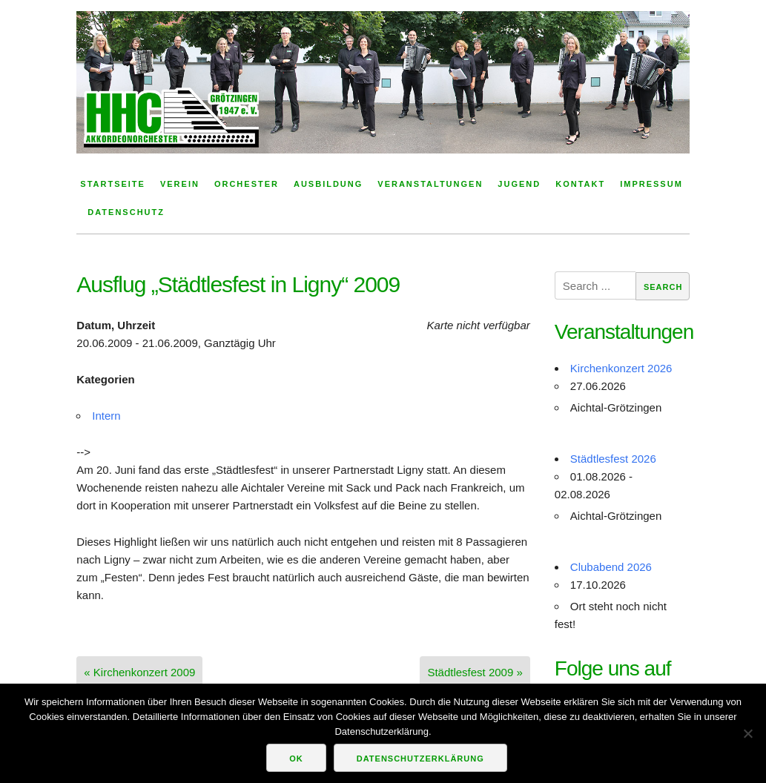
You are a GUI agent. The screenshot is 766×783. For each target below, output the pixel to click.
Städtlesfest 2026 (613, 458)
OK (296, 758)
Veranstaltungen (430, 183)
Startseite (112, 183)
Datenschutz (126, 212)
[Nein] (747, 733)
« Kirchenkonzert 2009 (139, 672)
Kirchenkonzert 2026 (621, 368)
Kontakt (580, 183)
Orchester (246, 183)
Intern (106, 415)
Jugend (519, 183)
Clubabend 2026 (611, 567)
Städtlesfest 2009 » (474, 672)
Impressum (651, 183)
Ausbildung (328, 183)
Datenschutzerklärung (420, 758)
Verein (179, 183)
